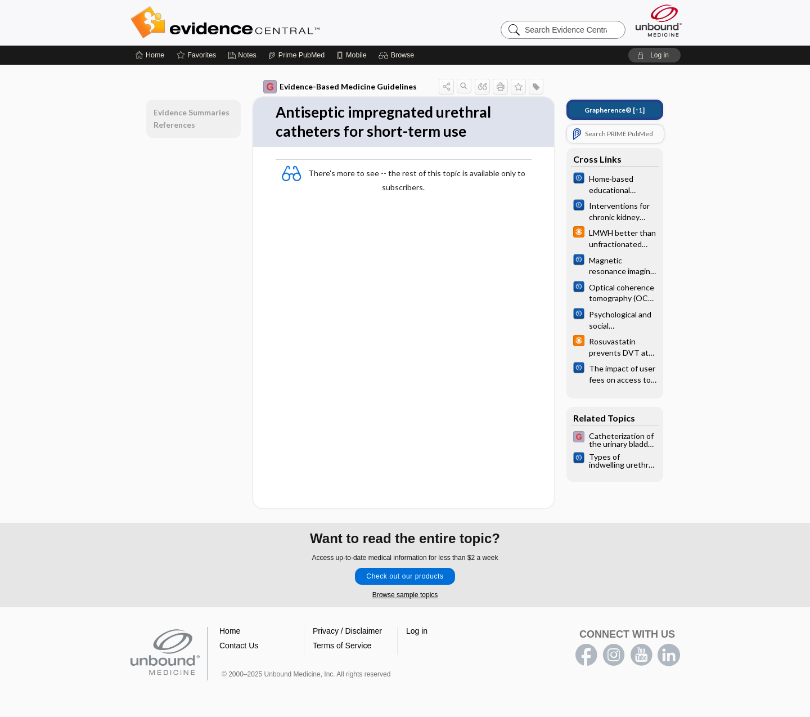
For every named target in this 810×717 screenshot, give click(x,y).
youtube (641, 655)
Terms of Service (342, 645)
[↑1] (614, 110)
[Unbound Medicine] (658, 20)
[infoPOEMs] (614, 237)
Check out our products (404, 576)
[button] (398, 55)
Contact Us (238, 645)
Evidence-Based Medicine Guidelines (340, 86)
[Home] (150, 55)
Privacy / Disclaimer (347, 630)
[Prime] (296, 55)
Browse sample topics (405, 595)
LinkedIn (669, 655)
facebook (586, 655)
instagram (613, 655)
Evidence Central (270, 22)
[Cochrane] (614, 183)
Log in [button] (417, 630)
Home (229, 630)
